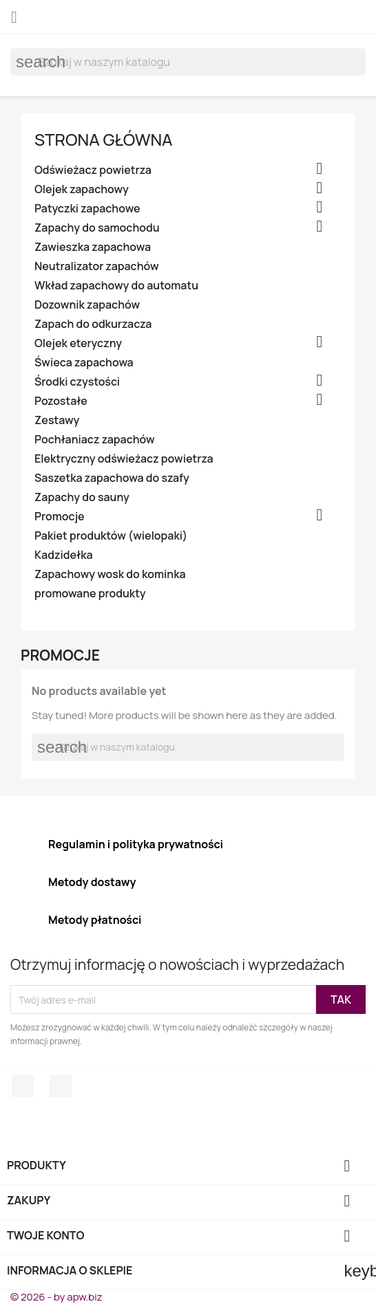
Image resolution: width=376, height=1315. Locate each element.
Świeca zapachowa (84, 362)
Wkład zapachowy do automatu (116, 285)
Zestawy (56, 420)
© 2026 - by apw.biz (56, 1297)
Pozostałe (60, 401)
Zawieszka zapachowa (92, 247)
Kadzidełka (63, 555)
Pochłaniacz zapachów (94, 439)
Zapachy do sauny (81, 497)
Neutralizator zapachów (96, 266)
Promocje (59, 516)
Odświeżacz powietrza (93, 170)
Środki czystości (77, 382)
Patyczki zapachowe (87, 208)
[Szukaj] (188, 62)
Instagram (61, 1086)
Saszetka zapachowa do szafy (111, 478)
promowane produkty (89, 593)
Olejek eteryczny (78, 343)
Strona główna (103, 139)
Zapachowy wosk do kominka (110, 574)
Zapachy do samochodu (97, 228)
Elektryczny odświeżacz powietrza (123, 459)
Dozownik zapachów (87, 305)
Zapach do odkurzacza (93, 324)
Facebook (23, 1086)
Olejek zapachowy (81, 189)
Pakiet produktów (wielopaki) (110, 536)
